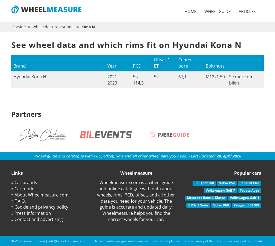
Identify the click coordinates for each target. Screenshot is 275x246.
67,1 (182, 77)
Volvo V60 (221, 205)
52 (156, 77)
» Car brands (24, 182)
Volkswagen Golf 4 (244, 197)
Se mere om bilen (241, 80)
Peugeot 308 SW (246, 205)
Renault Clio (249, 183)
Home (190, 11)
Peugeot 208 (204, 183)
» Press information (31, 213)
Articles (247, 11)
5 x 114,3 (138, 80)
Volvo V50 (227, 183)
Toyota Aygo (249, 190)
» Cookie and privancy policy (39, 207)
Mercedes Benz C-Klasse (206, 197)
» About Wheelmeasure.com (39, 195)
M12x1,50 (215, 77)
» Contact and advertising (37, 219)
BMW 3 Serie (198, 205)
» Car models (24, 189)
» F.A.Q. (18, 201)
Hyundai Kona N (29, 77)
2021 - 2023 (113, 80)
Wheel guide (217, 11)
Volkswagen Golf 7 (220, 190)
